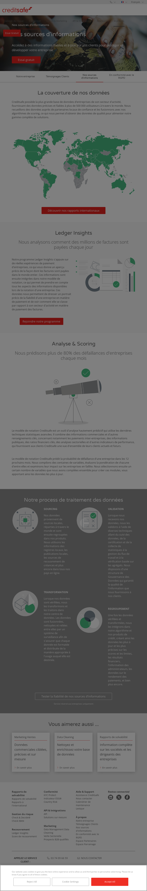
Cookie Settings (70, 881)
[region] (73, 878)
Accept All (109, 881)
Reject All (32, 881)
